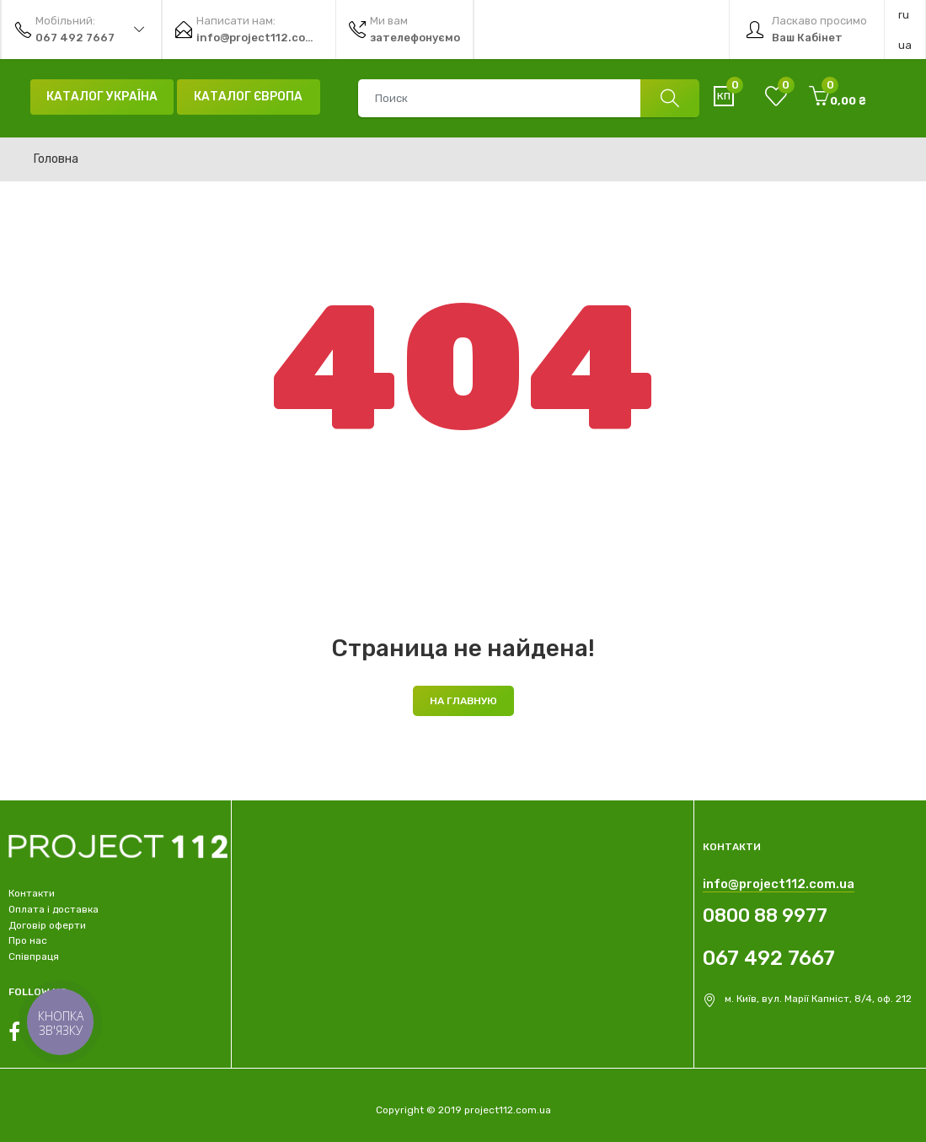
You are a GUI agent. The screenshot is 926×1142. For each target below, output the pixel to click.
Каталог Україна (102, 96)
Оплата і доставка (53, 909)
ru (903, 14)
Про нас (27, 940)
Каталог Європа (248, 96)
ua (905, 45)
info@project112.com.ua (778, 884)
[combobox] (528, 98)
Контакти (31, 893)
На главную (463, 701)
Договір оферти (47, 925)
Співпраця (33, 956)
